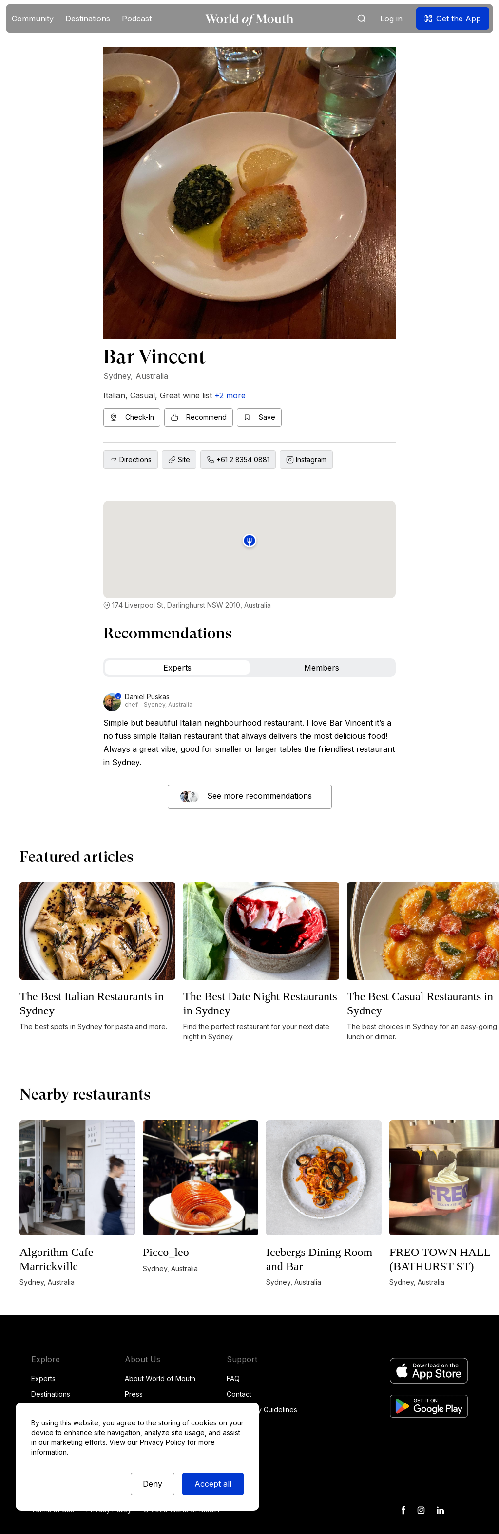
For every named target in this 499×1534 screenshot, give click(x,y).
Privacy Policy (162, 1442)
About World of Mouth (160, 1378)
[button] (33, 18)
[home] (249, 18)
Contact (239, 1394)
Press (134, 1394)
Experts (43, 1378)
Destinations (50, 1394)
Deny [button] (152, 1484)
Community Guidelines (262, 1409)
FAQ (233, 1378)
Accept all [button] (212, 1484)
